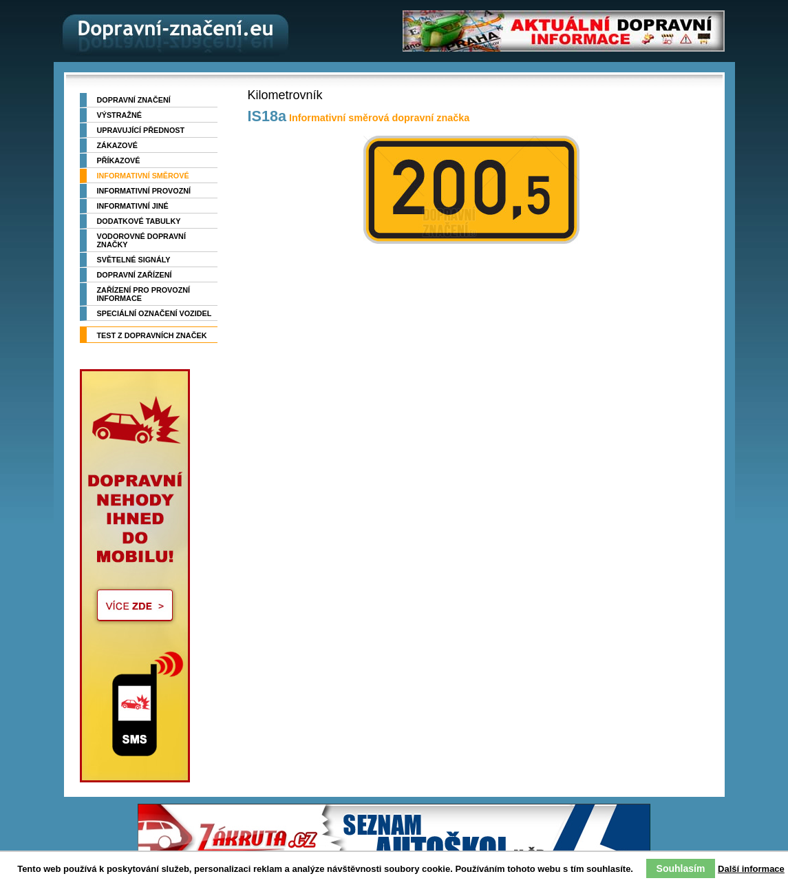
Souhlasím (681, 868)
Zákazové (117, 145)
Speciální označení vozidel (154, 313)
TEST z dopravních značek (152, 335)
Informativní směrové (143, 175)
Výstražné (119, 115)
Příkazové (118, 160)
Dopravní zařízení (134, 275)
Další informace (751, 869)
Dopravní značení (134, 100)
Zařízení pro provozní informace (144, 294)
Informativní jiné (133, 206)
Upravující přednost (141, 130)
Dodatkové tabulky (139, 221)
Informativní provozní (144, 191)
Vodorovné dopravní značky (141, 240)
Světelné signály (134, 260)
